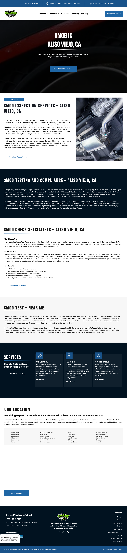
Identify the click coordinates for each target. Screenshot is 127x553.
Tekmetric (54, 549)
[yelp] (63, 532)
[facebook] (59, 532)
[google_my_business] (68, 532)
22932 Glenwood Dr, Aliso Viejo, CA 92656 (64, 3)
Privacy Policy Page (11, 549)
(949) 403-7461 (33, 3)
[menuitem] (43, 13)
